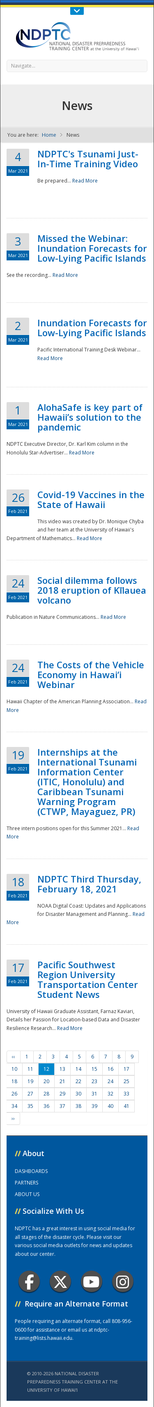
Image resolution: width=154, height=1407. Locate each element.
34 (14, 1106)
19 (30, 1081)
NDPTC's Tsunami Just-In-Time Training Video (87, 158)
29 (62, 1093)
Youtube (91, 1281)
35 (30, 1106)
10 (14, 1068)
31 (94, 1093)
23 (94, 1081)
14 (78, 1068)
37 (62, 1106)
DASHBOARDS (31, 1171)
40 (110, 1106)
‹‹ (13, 1056)
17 (126, 1068)
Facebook (29, 1281)
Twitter (60, 1281)
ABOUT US (27, 1194)
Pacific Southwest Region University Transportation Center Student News (87, 979)
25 (126, 1081)
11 (30, 1068)
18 (14, 1081)
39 (94, 1106)
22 (78, 1081)
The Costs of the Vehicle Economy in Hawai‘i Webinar (90, 674)
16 (110, 1068)
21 (62, 1081)
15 (94, 1068)
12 (46, 1068)
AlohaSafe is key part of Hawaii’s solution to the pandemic (90, 417)
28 (46, 1093)
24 (110, 1081)
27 (30, 1093)
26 (14, 1093)
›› (13, 1118)
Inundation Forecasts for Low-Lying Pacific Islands (92, 327)
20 (46, 1081)
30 (78, 1093)
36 (46, 1106)
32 (110, 1093)
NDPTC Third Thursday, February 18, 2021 (89, 884)
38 (78, 1106)
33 (126, 1093)
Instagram (122, 1281)
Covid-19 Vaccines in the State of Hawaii (91, 499)
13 (62, 1068)
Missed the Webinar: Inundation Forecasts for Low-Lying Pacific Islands (92, 248)
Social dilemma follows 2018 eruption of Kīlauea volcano (91, 590)
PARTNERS (26, 1182)
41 (126, 1106)
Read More (85, 180)
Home (49, 134)
